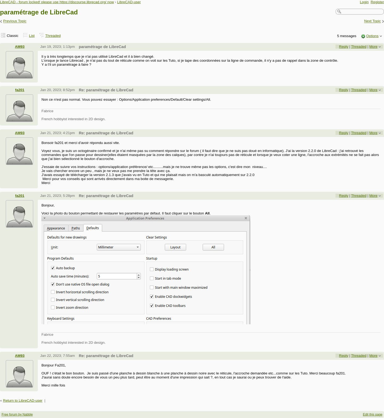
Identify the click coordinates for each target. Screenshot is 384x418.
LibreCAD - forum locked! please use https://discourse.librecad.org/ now (57, 2)
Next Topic (372, 21)
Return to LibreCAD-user (22, 401)
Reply (343, 47)
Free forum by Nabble (17, 414)
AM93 (20, 47)
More (373, 47)
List (32, 36)
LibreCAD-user (129, 2)
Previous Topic (14, 21)
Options (372, 36)
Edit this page (372, 414)
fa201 (19, 90)
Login (364, 2)
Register (377, 2)
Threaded (53, 36)
